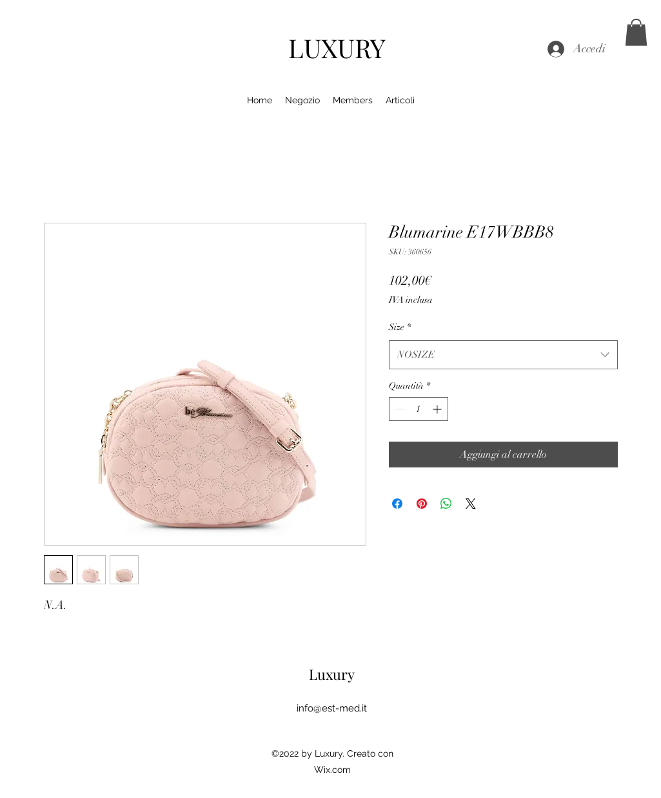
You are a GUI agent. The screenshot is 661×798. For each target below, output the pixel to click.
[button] (636, 32)
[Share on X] (470, 503)
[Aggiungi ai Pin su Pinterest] (421, 503)
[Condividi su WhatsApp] (446, 503)
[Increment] (438, 409)
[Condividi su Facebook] (397, 503)
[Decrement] (399, 409)
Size (400, 327)
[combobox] (503, 354)
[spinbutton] (418, 409)
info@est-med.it (332, 708)
